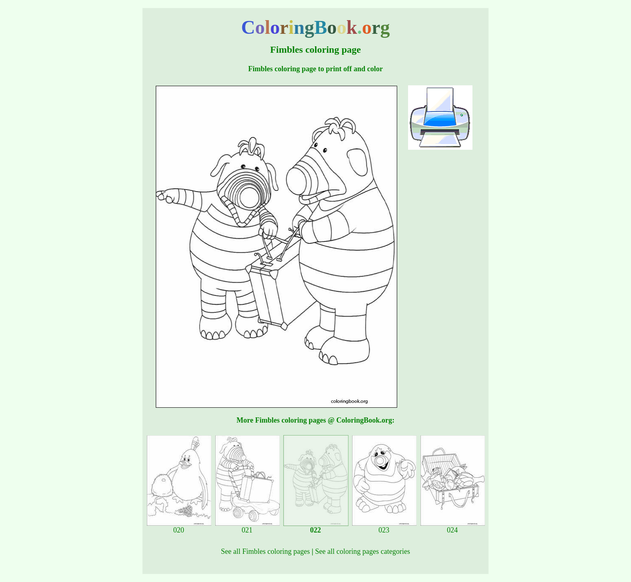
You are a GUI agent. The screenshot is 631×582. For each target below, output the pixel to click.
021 (247, 527)
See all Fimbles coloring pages (265, 551)
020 (179, 527)
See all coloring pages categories (362, 551)
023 (384, 527)
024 (452, 527)
